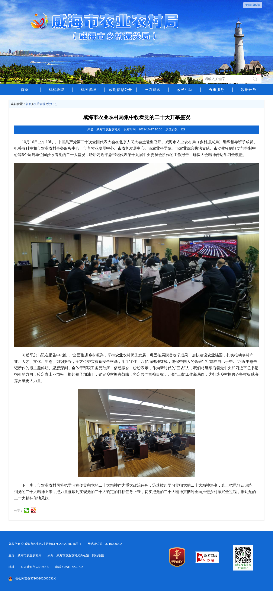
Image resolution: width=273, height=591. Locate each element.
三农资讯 (152, 90)
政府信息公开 (120, 90)
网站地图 (98, 555)
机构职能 (56, 90)
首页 (24, 90)
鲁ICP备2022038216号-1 (64, 544)
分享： (18, 510)
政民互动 (184, 90)
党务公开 (53, 104)
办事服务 (216, 90)
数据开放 (248, 90)
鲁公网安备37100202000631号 (33, 578)
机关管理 (88, 90)
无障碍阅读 (252, 5)
